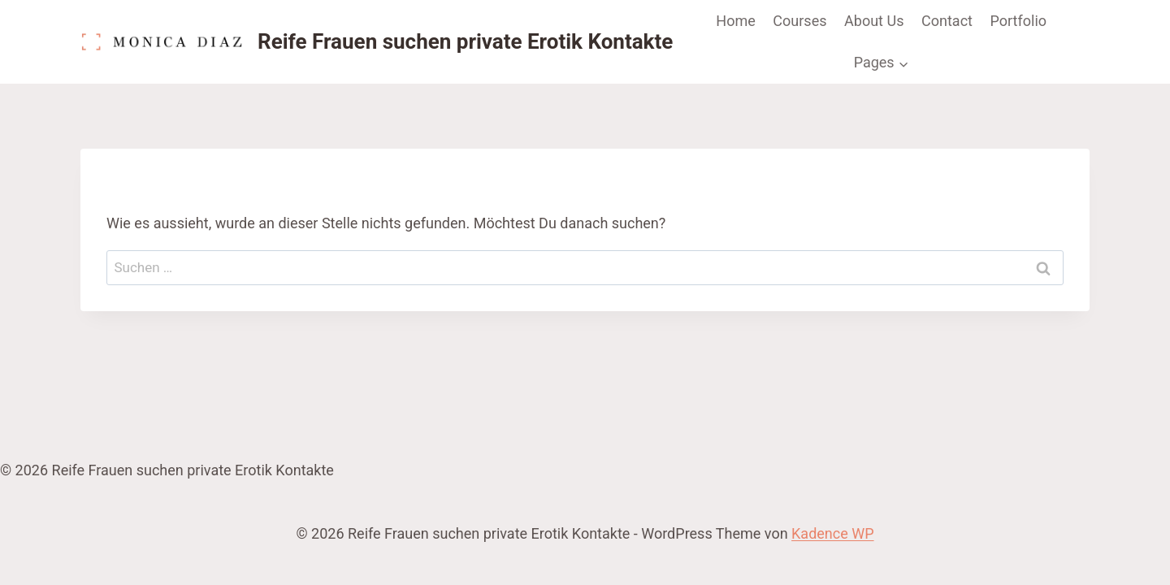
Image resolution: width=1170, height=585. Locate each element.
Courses (799, 20)
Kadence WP (832, 533)
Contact (947, 20)
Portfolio (1018, 20)
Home (735, 20)
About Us (874, 20)
